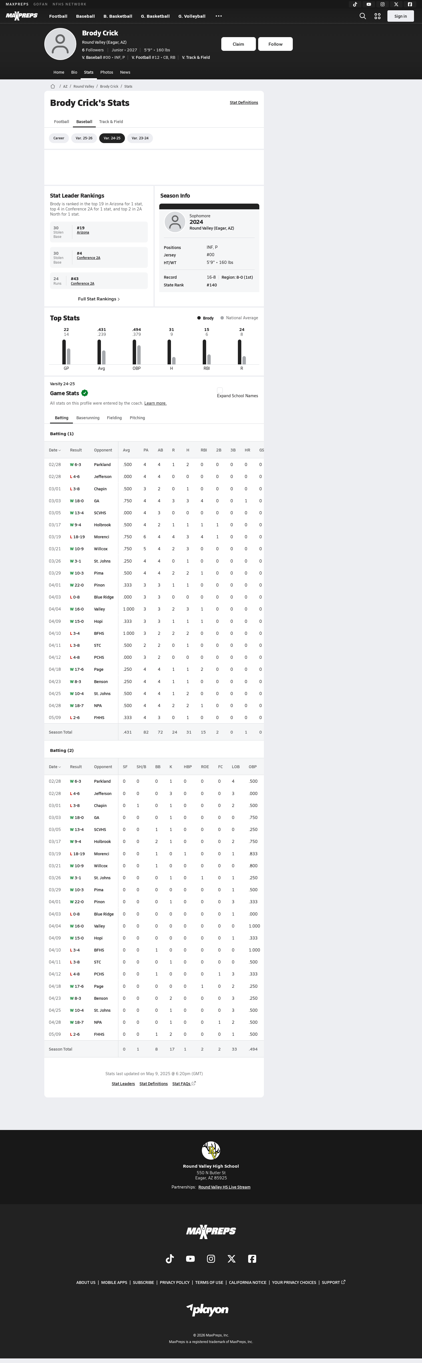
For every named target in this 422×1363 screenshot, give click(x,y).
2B (218, 449)
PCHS (99, 657)
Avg (126, 449)
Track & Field (111, 121)
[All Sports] (218, 16)
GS (261, 449)
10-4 (79, 693)
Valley (99, 609)
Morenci (101, 536)
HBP (188, 766)
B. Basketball (117, 16)
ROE (205, 766)
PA (146, 449)
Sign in (401, 16)
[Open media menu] (377, 16)
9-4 (78, 524)
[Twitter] (396, 4)
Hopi (98, 621)
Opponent (103, 449)
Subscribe (143, 1282)
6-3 (78, 464)
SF (125, 766)
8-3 (78, 681)
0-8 (76, 597)
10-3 (79, 573)
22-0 (79, 585)
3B (233, 449)
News (125, 72)
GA (96, 500)
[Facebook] (410, 4)
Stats (88, 72)
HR (247, 449)
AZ (65, 86)
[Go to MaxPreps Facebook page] (252, 1259)
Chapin (100, 488)
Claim (238, 44)
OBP (253, 766)
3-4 (76, 633)
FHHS (99, 717)
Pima (98, 573)
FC (220, 766)
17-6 (79, 669)
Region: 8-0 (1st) (237, 277)
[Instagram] (382, 4)
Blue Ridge (104, 597)
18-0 (79, 500)
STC (97, 645)
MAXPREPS (17, 4)
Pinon (99, 585)
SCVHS (100, 512)
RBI (204, 449)
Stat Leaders (123, 1083)
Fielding (114, 417)
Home (58, 72)
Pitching (137, 417)
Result (76, 449)
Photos (106, 72)
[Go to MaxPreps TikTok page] (169, 1259)
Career (58, 138)
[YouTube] (369, 4)
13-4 (79, 512)
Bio (74, 72)
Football (58, 16)
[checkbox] (220, 390)
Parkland (102, 464)
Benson (101, 681)
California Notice (247, 1282)
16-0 (79, 609)
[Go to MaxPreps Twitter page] (231, 1259)
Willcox (101, 548)
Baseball (85, 16)
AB (160, 449)
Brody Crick (100, 32)
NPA (98, 705)
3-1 (78, 561)
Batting (61, 417)
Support (334, 1282)
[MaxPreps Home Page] (52, 86)
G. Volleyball (192, 16)
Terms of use (209, 1282)
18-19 (79, 536)
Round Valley (83, 86)
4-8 (76, 657)
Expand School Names (237, 393)
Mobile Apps (114, 1282)
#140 (212, 285)
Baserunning (87, 417)
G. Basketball (155, 16)
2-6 (76, 717)
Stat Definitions (244, 102)
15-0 (79, 621)
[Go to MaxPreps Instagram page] (211, 1259)
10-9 (79, 548)
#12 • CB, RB (153, 57)
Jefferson (103, 476)
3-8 (76, 488)
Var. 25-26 (84, 138)
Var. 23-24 (140, 138)
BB (157, 766)
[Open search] (362, 16)
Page (98, 669)
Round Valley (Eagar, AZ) (104, 42)
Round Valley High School (211, 1155)
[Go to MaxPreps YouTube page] (190, 1259)
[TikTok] (355, 4)
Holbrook (102, 524)
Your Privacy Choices (294, 1282)
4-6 (76, 476)
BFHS (99, 633)
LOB (236, 766)
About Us (85, 1282)
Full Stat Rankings (99, 298)
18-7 (79, 705)
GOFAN (40, 4)
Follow (275, 44)
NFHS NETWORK (70, 4)
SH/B (141, 766)
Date (55, 449)
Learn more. (155, 403)
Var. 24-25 (112, 138)
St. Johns (102, 561)
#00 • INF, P (103, 57)
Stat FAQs (184, 1083)
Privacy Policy (175, 1282)
